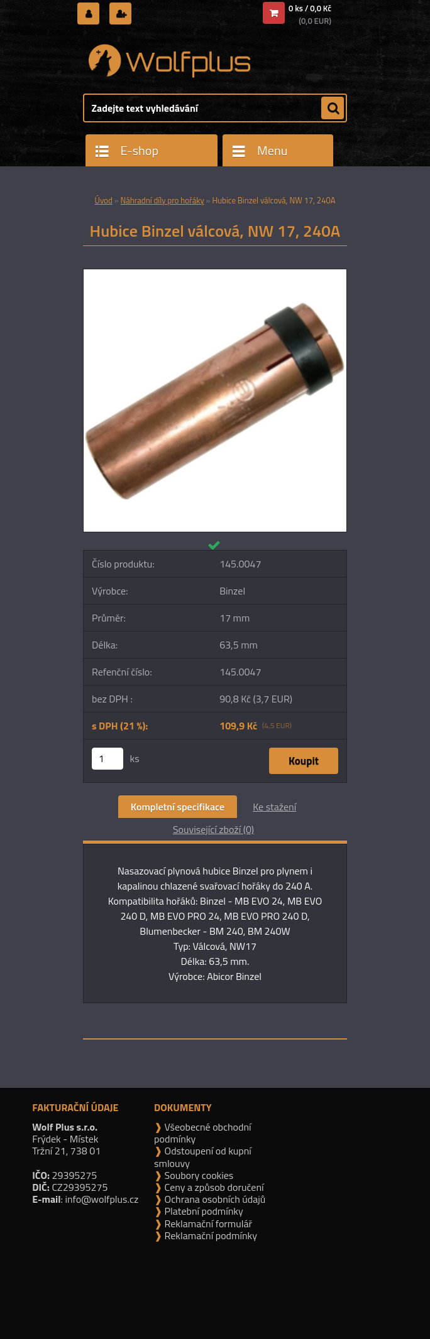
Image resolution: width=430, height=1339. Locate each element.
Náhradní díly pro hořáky (162, 200)
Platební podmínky (202, 1210)
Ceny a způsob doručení (212, 1187)
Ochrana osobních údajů (213, 1199)
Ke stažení (274, 806)
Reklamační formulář (207, 1223)
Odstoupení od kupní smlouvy (202, 1156)
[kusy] (107, 759)
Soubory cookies (197, 1175)
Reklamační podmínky (209, 1235)
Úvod (104, 200)
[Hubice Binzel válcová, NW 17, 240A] (215, 274)
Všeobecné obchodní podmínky (202, 1132)
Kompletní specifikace (177, 806)
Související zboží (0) (213, 829)
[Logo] (169, 61)
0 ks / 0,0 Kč (310, 8)
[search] (332, 109)
